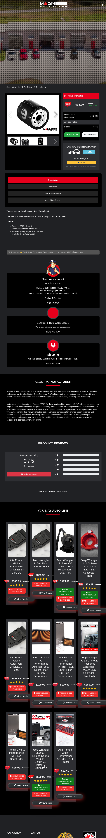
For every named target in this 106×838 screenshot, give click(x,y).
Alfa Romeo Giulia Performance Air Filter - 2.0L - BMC (65, 756)
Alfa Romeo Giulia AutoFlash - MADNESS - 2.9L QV (16, 566)
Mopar (95, 127)
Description (53, 180)
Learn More (89, 152)
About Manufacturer (52, 200)
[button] (56, 115)
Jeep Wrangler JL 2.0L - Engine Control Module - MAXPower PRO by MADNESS (40, 759)
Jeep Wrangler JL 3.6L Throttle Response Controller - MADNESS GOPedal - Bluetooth (89, 666)
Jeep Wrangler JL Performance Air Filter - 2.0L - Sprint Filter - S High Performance (40, 666)
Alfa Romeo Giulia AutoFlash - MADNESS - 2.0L (16, 663)
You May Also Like (53, 193)
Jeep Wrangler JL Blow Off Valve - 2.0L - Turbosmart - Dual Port (65, 566)
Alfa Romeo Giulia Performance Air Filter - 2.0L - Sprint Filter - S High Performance (65, 666)
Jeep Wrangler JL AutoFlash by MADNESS (40, 563)
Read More (53, 332)
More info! (94, 116)
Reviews (53, 187)
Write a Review (29, 474)
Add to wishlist (90, 135)
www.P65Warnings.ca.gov (72, 252)
